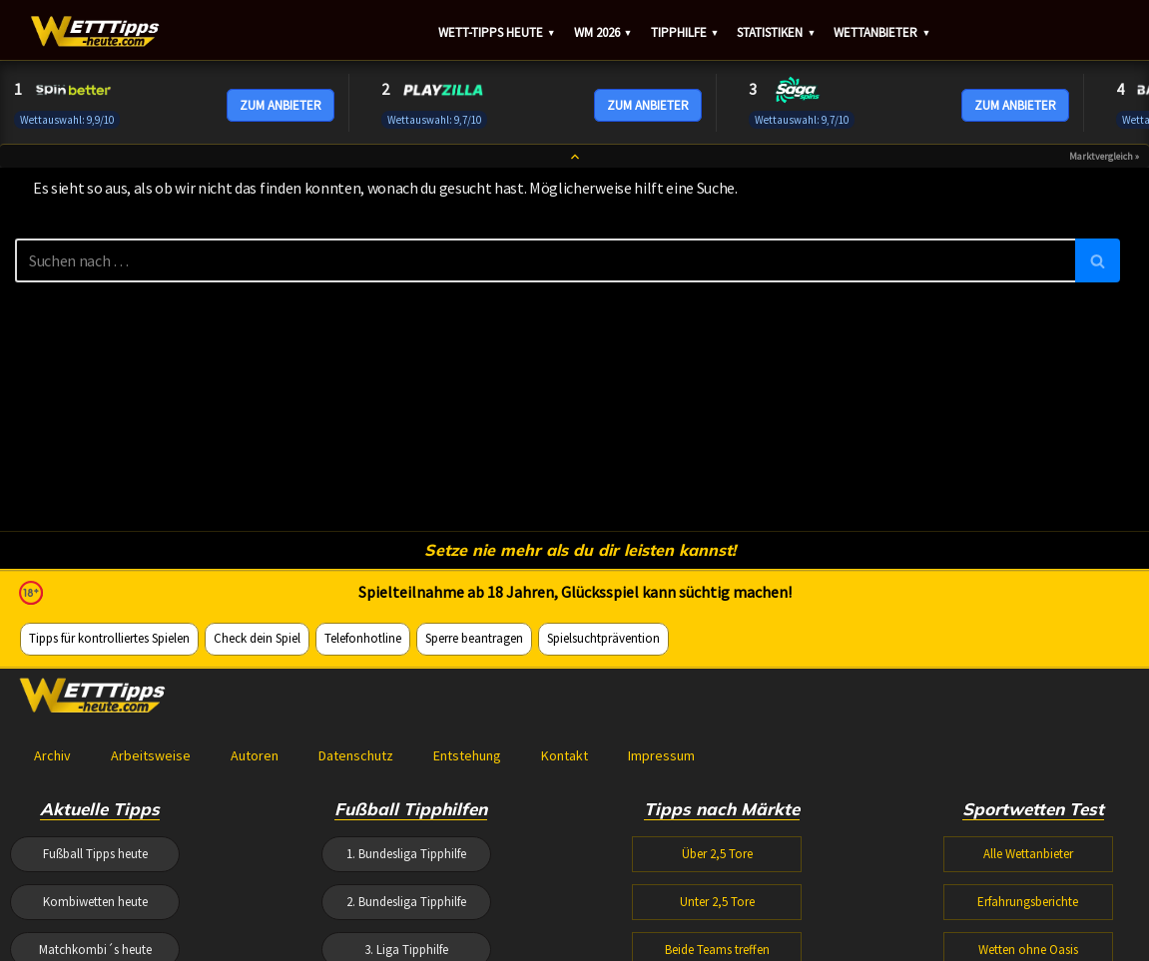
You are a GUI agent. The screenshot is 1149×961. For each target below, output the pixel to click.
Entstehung (467, 755)
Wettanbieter (882, 33)
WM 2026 (603, 33)
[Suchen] (545, 260)
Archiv (52, 755)
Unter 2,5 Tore (717, 901)
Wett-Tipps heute (497, 33)
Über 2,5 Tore (717, 853)
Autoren (255, 755)
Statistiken (776, 33)
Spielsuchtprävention (603, 638)
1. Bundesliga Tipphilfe (406, 853)
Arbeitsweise (151, 755)
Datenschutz (355, 755)
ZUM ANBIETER (280, 105)
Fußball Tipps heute (95, 853)
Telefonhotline (362, 638)
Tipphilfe (685, 33)
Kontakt (564, 755)
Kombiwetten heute (95, 901)
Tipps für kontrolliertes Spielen (109, 638)
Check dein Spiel (257, 638)
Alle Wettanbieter (1028, 853)
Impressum (661, 755)
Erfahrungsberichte (1027, 901)
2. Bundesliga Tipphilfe (406, 901)
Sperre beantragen (474, 638)
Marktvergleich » (1104, 156)
